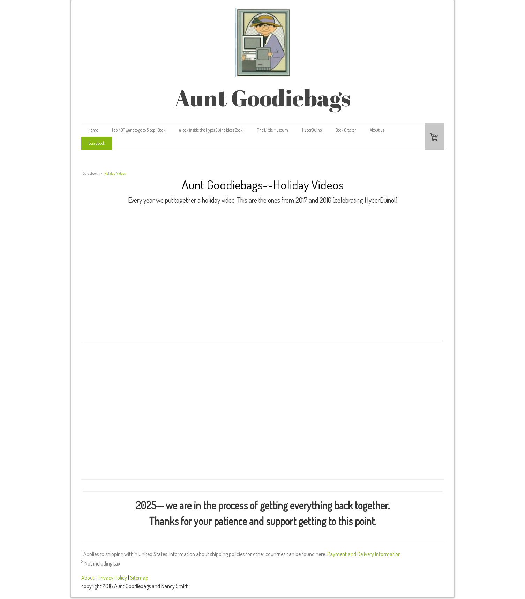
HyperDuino (312, 130)
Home (93, 130)
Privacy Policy (112, 577)
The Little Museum (272, 130)
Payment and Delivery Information (364, 554)
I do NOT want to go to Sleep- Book (138, 130)
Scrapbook (96, 143)
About (88, 577)
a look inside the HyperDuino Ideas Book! (211, 130)
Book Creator (346, 130)
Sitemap (139, 577)
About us (377, 130)
